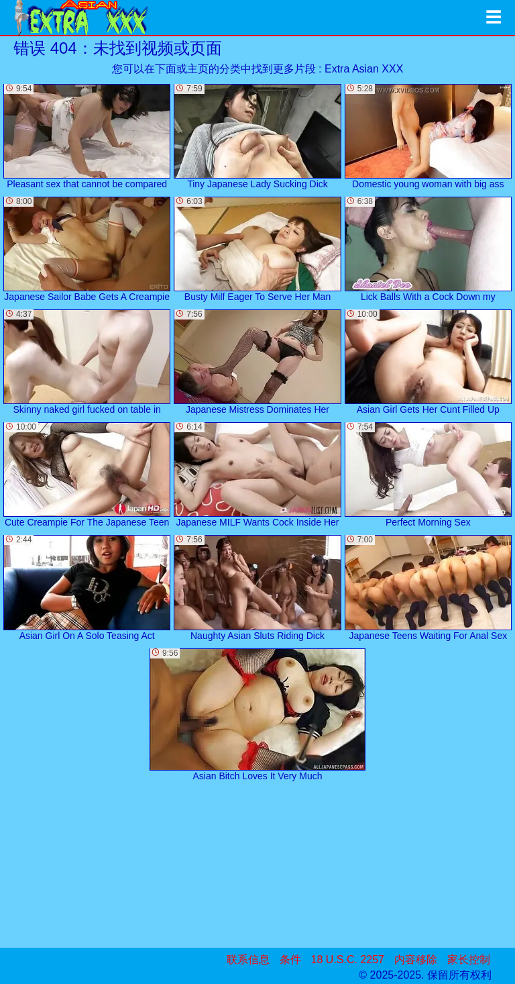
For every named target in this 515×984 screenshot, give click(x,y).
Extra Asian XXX (364, 69)
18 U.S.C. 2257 (347, 959)
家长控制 (468, 959)
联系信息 (248, 959)
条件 (290, 959)
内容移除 (415, 959)
